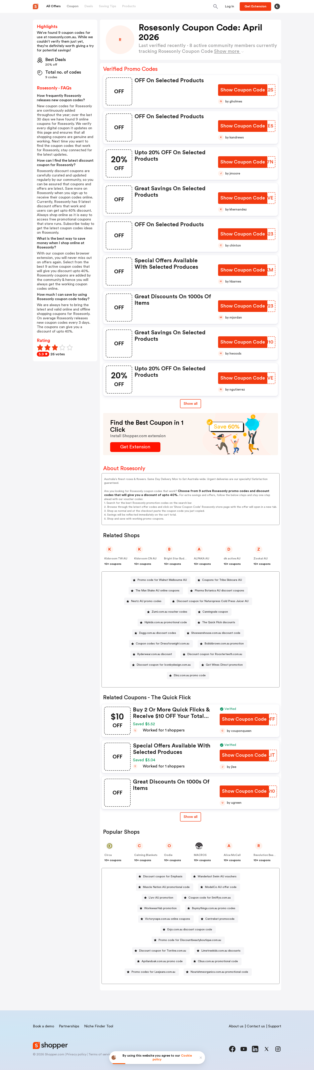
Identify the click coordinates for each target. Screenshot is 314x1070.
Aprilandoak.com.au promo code (162, 961)
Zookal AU (261, 558)
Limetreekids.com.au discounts (221, 950)
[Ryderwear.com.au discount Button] (153, 654)
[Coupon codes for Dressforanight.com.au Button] (161, 643)
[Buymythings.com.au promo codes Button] (212, 908)
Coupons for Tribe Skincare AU (222, 580)
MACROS (200, 855)
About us (236, 1026)
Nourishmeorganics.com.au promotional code (219, 972)
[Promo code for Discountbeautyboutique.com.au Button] (188, 940)
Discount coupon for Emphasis (162, 876)
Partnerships (69, 1026)
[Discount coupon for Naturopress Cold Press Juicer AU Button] (211, 601)
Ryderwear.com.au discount (154, 654)
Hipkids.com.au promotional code (165, 622)
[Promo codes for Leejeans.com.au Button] (152, 972)
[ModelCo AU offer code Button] (219, 887)
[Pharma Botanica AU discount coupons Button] (218, 590)
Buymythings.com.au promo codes (213, 908)
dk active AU (232, 558)
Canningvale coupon (215, 611)
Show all (190, 817)
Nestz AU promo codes (146, 601)
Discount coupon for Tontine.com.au (162, 950)
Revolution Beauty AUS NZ (271, 855)
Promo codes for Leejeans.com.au (153, 972)
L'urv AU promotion (161, 897)
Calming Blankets (145, 855)
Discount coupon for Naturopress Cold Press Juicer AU (213, 601)
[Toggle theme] (277, 6)
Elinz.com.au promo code (190, 675)
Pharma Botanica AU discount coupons (219, 590)
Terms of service (101, 1054)
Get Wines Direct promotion (224, 664)
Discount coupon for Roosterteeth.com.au (214, 654)
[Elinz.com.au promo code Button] (188, 675)
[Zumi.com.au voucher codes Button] (168, 612)
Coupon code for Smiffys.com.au (209, 897)
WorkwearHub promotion (160, 908)
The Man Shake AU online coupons (157, 590)
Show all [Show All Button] (190, 403)
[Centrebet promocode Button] (218, 919)
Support (274, 1026)
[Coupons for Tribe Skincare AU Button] (220, 580)
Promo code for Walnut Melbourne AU (162, 580)
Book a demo (43, 1026)
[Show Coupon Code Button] (243, 90)
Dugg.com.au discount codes (157, 633)
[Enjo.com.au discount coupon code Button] (188, 929)
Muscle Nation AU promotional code (166, 887)
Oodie (168, 855)
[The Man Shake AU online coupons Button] (156, 590)
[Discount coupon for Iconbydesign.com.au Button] (162, 665)
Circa (108, 855)
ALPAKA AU (201, 558)
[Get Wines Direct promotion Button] (222, 665)
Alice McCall (232, 855)
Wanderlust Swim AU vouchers (217, 876)
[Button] (229, 6)
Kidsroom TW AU (115, 558)
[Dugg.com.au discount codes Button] (156, 633)
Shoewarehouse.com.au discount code (215, 633)
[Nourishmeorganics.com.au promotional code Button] (218, 972)
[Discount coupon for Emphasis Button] (161, 876)
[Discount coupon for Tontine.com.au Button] (161, 951)
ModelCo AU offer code (221, 887)
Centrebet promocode (219, 919)
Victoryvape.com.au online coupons (167, 919)
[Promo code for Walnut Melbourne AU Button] (160, 580)
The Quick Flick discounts (218, 622)
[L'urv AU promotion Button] (159, 898)
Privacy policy (76, 1054)
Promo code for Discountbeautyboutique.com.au (189, 940)
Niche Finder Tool (98, 1026)
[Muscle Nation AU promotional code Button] (164, 887)
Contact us (256, 1026)
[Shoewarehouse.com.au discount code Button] (214, 633)
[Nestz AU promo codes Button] (144, 601)
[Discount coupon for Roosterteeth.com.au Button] (213, 654)
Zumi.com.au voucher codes (169, 611)
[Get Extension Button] (135, 447)
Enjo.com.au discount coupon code (189, 929)
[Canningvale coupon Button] (213, 612)
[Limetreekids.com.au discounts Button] (219, 951)
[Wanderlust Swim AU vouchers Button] (215, 876)
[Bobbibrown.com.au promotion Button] (222, 643)
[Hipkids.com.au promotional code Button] (164, 622)
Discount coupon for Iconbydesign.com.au (164, 664)
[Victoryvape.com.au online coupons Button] (166, 919)
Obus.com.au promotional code (218, 961)
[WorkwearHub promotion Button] (158, 908)
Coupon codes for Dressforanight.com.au (162, 643)
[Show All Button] (190, 816)
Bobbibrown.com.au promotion (224, 643)
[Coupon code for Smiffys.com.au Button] (208, 898)
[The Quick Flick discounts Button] (217, 622)
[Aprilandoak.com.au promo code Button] (160, 961)
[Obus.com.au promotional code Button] (216, 961)
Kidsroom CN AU (145, 558)
